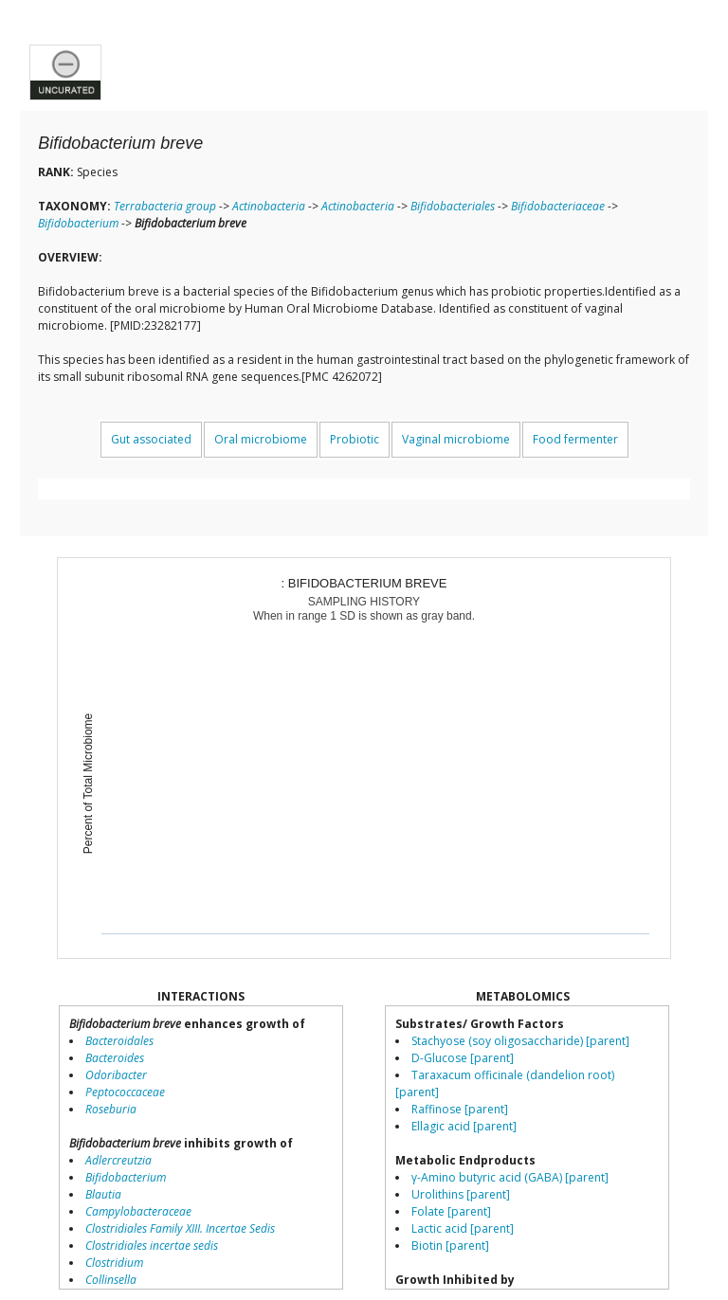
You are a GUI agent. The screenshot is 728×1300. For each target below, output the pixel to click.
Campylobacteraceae (138, 1211)
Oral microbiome (260, 439)
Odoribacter (116, 1075)
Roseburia (110, 1109)
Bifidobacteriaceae (558, 206)
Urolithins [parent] (460, 1194)
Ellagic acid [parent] (464, 1126)
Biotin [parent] (450, 1245)
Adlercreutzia (118, 1160)
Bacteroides (114, 1058)
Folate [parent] (451, 1211)
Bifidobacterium (78, 223)
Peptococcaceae (125, 1092)
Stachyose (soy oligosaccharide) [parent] (520, 1041)
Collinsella (110, 1280)
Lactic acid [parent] (462, 1228)
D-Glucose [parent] (462, 1058)
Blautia (103, 1194)
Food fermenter (575, 439)
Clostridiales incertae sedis (151, 1245)
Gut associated (151, 439)
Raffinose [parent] (459, 1109)
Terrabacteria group (165, 206)
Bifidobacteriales (452, 206)
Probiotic (354, 439)
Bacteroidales (119, 1041)
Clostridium (114, 1263)
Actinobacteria (268, 206)
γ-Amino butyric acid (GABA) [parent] (510, 1177)
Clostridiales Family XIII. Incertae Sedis (180, 1228)
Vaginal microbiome (456, 439)
